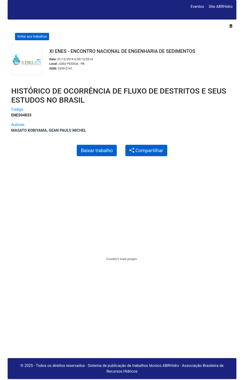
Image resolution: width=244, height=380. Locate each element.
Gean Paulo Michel (67, 130)
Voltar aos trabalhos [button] (32, 36)
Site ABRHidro (221, 6)
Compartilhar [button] (146, 150)
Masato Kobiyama (29, 130)
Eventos (197, 6)
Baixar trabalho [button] (97, 150)
